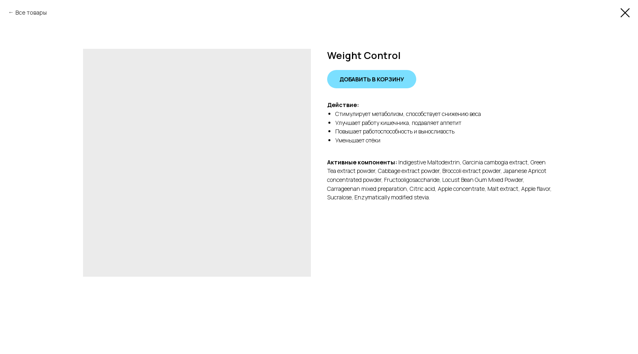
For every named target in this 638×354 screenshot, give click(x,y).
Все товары (31, 12)
